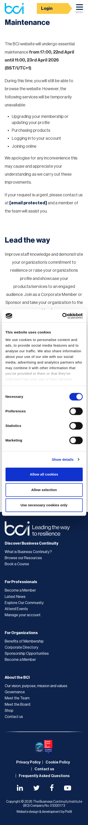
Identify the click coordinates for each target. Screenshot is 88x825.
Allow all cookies (44, 474)
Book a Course (17, 564)
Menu (79, 10)
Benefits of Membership (24, 641)
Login (47, 8)
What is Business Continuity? (28, 552)
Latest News (15, 597)
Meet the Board (17, 704)
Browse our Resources (23, 558)
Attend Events (16, 609)
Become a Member (20, 590)
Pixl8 (68, 811)
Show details (63, 459)
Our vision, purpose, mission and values (36, 686)
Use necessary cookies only (43, 505)
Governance (15, 692)
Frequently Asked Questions (44, 776)
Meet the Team (17, 698)
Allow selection (44, 490)
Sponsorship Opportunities (27, 653)
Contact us (14, 717)
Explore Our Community (24, 603)
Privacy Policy (28, 762)
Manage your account (23, 615)
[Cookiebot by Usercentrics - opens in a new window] (63, 316)
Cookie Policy (58, 762)
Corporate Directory (21, 647)
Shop (9, 711)
